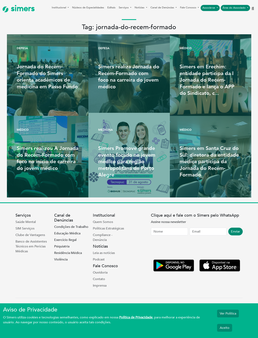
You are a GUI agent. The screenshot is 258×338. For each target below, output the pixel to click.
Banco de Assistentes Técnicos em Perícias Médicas (31, 246)
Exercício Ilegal (65, 240)
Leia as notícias (104, 253)
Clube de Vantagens (30, 235)
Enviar (235, 231)
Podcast (99, 259)
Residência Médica (68, 253)
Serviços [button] (124, 7)
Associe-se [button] (209, 8)
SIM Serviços (24, 228)
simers (18, 8)
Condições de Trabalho (71, 227)
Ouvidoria (100, 272)
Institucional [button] (59, 7)
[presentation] (182, 248)
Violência (61, 259)
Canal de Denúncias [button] (162, 7)
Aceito (224, 328)
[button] (253, 8)
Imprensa (99, 285)
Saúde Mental (25, 222)
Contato (99, 279)
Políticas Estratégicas (108, 228)
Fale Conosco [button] (188, 7)
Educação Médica (67, 233)
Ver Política (228, 313)
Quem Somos (103, 222)
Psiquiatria (61, 246)
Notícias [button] (140, 7)
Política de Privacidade (136, 317)
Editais (111, 7)
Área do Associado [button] (234, 8)
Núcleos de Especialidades (88, 7)
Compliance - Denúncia (102, 237)
